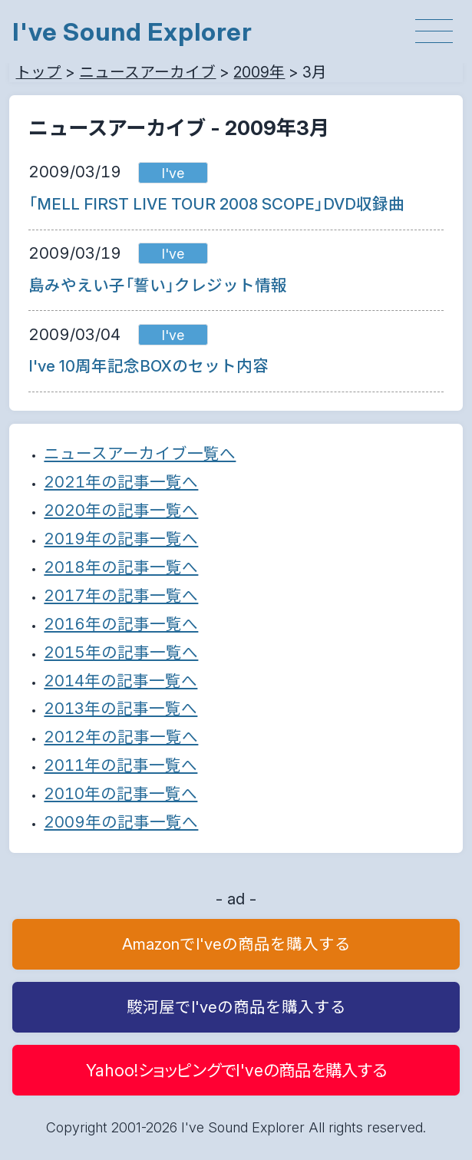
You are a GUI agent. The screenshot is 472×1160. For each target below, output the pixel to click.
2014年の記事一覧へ (120, 680)
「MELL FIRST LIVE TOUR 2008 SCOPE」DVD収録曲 (216, 203)
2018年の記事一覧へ (121, 567)
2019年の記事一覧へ (121, 538)
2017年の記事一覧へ (121, 595)
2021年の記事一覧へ (121, 481)
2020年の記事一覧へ (121, 510)
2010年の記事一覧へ (120, 793)
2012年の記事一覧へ (121, 736)
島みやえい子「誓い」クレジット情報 (157, 285)
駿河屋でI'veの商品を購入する (236, 1006)
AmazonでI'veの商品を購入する (236, 943)
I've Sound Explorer (132, 31)
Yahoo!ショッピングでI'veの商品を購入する (236, 1070)
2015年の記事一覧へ (121, 652)
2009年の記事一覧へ (121, 821)
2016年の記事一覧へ (121, 623)
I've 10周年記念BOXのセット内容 (148, 365)
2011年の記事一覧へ (120, 765)
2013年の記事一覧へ (120, 708)
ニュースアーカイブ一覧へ (140, 453)
